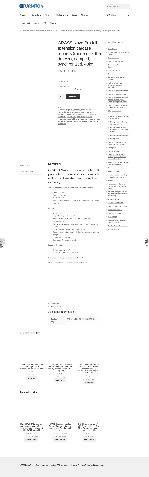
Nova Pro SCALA (86, 112)
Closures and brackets (115, 61)
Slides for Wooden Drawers (117, 206)
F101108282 (62, 117)
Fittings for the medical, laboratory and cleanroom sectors (119, 130)
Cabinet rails (66, 112)
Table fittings (112, 217)
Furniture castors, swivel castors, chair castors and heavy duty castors (117, 157)
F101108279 (82, 114)
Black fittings (112, 49)
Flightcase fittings (114, 151)
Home (24, 31)
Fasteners (111, 74)
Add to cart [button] (31, 378)
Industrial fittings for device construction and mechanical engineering (118, 194)
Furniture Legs (113, 168)
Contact (74, 15)
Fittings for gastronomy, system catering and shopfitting (116, 85)
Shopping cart (24, 23)
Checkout (84, 15)
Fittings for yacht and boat (119, 135)
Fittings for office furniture (117, 94)
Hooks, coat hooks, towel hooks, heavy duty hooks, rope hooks (118, 186)
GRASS (69, 121)
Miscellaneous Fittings (115, 203)
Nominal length (63, 86)
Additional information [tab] (27, 171)
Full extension (71, 117)
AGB (44, 23)
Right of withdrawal (61, 15)
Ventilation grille (113, 229)
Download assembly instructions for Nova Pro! (66, 258)
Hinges (110, 180)
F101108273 (75, 112)
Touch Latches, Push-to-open (118, 226)
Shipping (53, 23)
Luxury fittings (115, 139)
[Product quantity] (61, 96)
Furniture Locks (113, 171)
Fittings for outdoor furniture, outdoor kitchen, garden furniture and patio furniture (118, 100)
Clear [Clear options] (79, 89)
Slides (98, 119)
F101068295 (81, 119)
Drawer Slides (71, 119)
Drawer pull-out (72, 114)
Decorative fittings (114, 70)
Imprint (35, 23)
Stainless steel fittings (115, 213)
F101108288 (62, 119)
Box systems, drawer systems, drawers (39, 31)
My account (23, 15)
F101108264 (62, 121)
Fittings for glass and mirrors (118, 90)
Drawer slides (91, 114)
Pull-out (89, 117)
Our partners (36, 15)
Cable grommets (113, 58)
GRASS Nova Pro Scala (90, 121)
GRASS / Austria (54, 306)
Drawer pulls (90, 119)
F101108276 (62, 114)
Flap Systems (112, 148)
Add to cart (73, 96)
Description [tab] (23, 165)
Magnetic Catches (114, 199)
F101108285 (81, 117)
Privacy (47, 15)
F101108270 (62, 124)
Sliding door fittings (115, 210)
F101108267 (77, 121)
